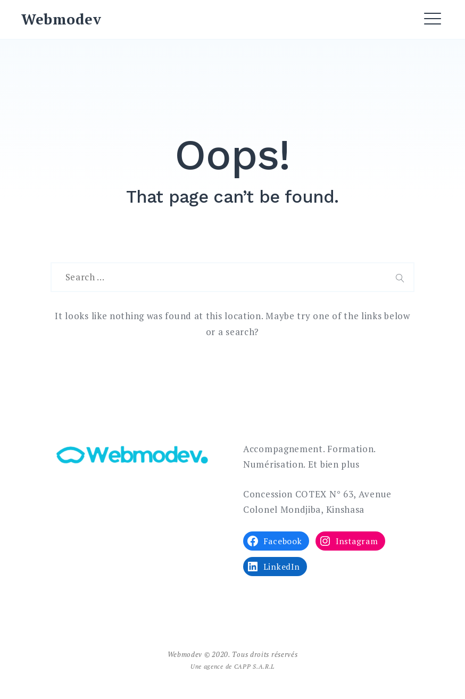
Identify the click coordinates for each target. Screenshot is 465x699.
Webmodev (61, 19)
